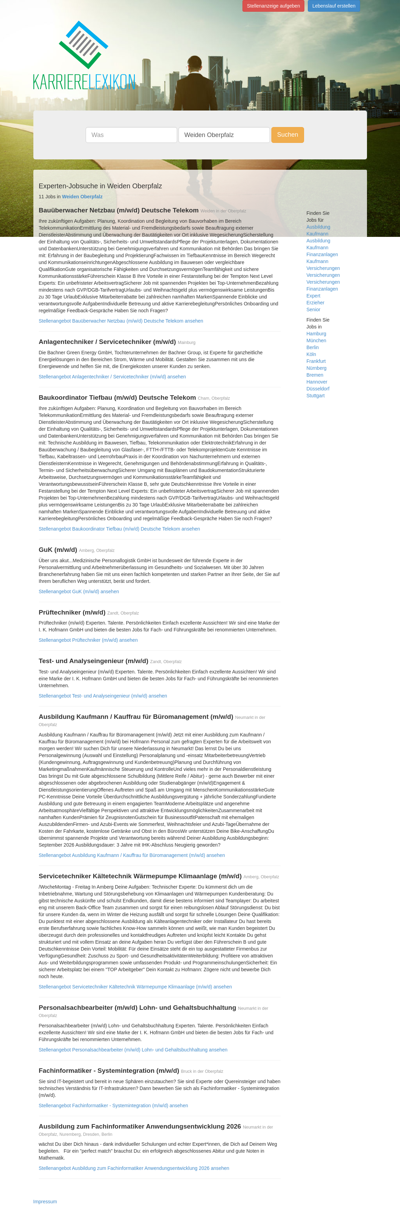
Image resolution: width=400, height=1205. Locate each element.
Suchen (287, 134)
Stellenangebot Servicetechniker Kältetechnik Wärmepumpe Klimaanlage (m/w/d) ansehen (135, 986)
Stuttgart (315, 395)
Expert (313, 295)
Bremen (314, 375)
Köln (311, 354)
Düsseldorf (317, 388)
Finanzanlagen (322, 254)
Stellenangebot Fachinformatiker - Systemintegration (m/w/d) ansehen (113, 1105)
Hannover (316, 382)
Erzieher (315, 302)
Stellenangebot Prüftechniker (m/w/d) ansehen (88, 640)
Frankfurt (316, 361)
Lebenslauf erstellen (333, 6)
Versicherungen (323, 275)
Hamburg (316, 333)
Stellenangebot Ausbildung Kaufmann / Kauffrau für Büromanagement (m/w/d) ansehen (132, 855)
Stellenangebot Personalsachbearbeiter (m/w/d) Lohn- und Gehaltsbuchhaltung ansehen (133, 1049)
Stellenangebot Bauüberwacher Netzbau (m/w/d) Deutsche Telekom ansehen (121, 321)
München (316, 340)
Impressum (45, 1201)
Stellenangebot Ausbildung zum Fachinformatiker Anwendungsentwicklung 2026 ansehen (134, 1168)
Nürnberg (316, 368)
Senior (313, 309)
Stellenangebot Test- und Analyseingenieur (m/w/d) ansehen (103, 696)
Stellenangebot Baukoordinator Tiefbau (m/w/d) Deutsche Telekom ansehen (119, 529)
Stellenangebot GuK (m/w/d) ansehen (79, 591)
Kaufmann (317, 234)
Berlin (312, 347)
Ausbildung (318, 227)
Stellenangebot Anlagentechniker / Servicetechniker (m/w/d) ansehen (112, 376)
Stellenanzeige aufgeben (273, 6)
